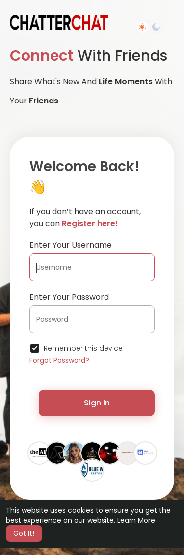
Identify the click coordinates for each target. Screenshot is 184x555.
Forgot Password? (59, 360)
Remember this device (83, 348)
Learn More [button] (136, 520)
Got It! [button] (23, 533)
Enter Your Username (70, 245)
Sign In (97, 402)
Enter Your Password (69, 297)
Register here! (90, 223)
